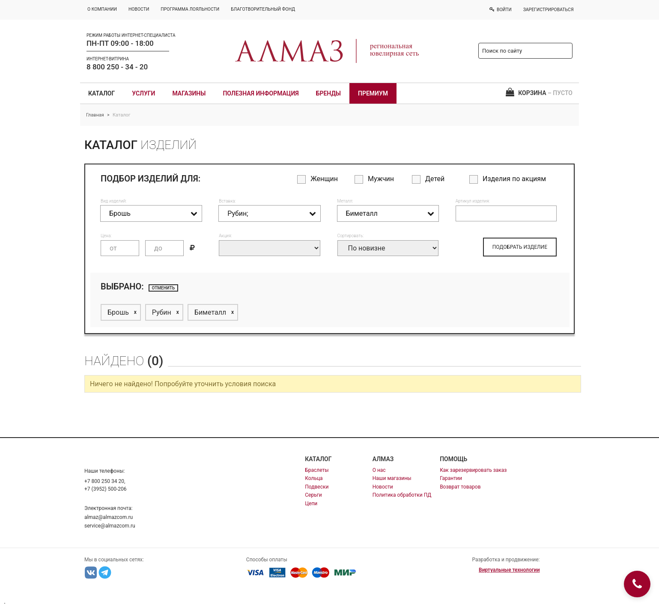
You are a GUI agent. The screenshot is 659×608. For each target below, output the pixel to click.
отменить (163, 288)
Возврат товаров (460, 487)
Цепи (311, 504)
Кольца (313, 478)
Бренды (328, 93)
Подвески (316, 487)
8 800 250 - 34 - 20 (117, 67)
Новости (383, 487)
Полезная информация (260, 93)
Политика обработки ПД (402, 495)
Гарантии (451, 478)
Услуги (143, 93)
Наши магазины (392, 478)
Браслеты (316, 470)
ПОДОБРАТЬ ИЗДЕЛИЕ (519, 247)
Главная (95, 115)
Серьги (313, 495)
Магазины (189, 93)
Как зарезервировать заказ (473, 470)
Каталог (101, 93)
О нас (379, 470)
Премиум (373, 93)
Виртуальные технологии (509, 570)
